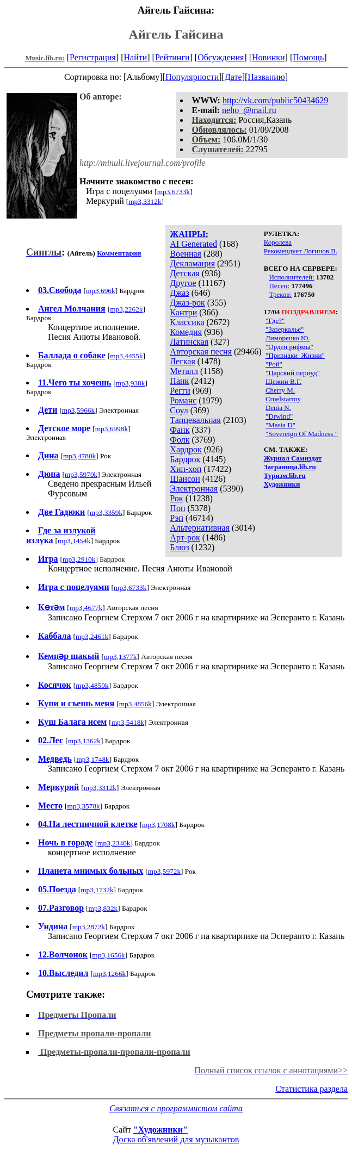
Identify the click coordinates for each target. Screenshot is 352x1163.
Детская (185, 273)
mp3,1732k (97, 890)
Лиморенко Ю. (287, 338)
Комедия (186, 332)
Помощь (308, 57)
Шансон (185, 478)
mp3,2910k (79, 559)
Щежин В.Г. (283, 381)
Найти (135, 57)
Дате (233, 77)
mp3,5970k (81, 474)
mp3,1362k (84, 741)
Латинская (189, 341)
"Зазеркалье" (284, 329)
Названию (266, 77)
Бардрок (185, 459)
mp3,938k (130, 383)
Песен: (279, 286)
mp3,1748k (92, 759)
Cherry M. (280, 390)
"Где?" (275, 320)
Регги (180, 390)
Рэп (176, 518)
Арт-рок (185, 537)
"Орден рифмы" (289, 347)
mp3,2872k (88, 927)
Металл (184, 371)
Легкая (182, 361)
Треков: (280, 294)
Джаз (179, 292)
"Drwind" (279, 416)
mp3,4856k (135, 704)
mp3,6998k (111, 429)
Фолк (179, 439)
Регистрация (93, 57)
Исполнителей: (291, 277)
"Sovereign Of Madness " (301, 434)
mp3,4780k (79, 456)
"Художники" (160, 1129)
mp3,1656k (108, 955)
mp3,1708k (158, 824)
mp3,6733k (173, 192)
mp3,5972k (164, 871)
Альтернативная (200, 527)
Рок (176, 498)
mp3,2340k (113, 843)
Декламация (192, 263)
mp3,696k (100, 291)
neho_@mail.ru (249, 110)
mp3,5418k (128, 722)
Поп (177, 508)
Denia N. (278, 407)
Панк (179, 380)
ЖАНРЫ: (189, 234)
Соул (179, 410)
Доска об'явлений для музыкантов (176, 1139)
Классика (187, 322)
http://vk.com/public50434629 (275, 100)
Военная (185, 253)
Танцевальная (195, 420)
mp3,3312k (144, 201)
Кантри (183, 312)
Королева (278, 242)
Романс (183, 400)
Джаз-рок (187, 302)
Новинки (268, 57)
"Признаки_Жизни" (295, 355)
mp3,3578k (83, 806)
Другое (183, 283)
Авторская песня (201, 351)
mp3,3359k (106, 512)
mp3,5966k (78, 410)
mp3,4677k (86, 608)
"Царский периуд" (292, 373)
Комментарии (119, 253)
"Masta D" (280, 425)
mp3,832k (103, 908)
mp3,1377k (120, 656)
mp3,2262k (126, 309)
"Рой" (273, 364)
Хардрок (185, 449)
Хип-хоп (185, 469)
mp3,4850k (92, 685)
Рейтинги (172, 57)
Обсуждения (220, 57)
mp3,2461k (92, 636)
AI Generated (193, 243)
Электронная (194, 488)
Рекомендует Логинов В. (300, 251)
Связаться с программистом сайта (176, 1108)
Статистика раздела (311, 1088)
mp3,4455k (126, 356)
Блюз (179, 547)
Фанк (179, 429)
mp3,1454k (74, 541)
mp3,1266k (109, 973)
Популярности (192, 77)
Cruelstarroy (283, 399)
